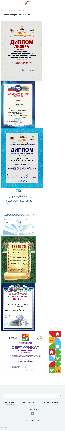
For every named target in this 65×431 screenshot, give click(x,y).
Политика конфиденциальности (55, 426)
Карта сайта (39, 426)
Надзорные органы (28, 426)
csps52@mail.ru (30, 403)
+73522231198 (9, 403)
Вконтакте (32, 413)
